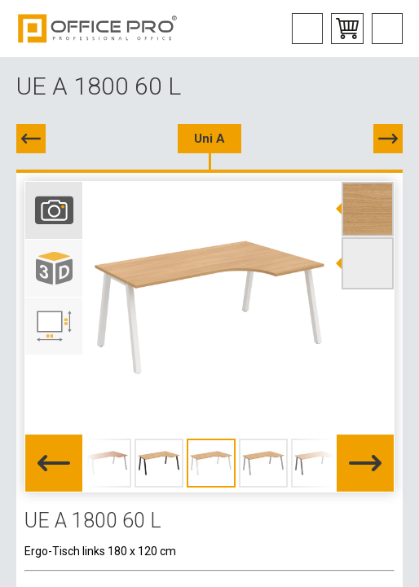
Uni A (209, 138)
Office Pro (97, 28)
